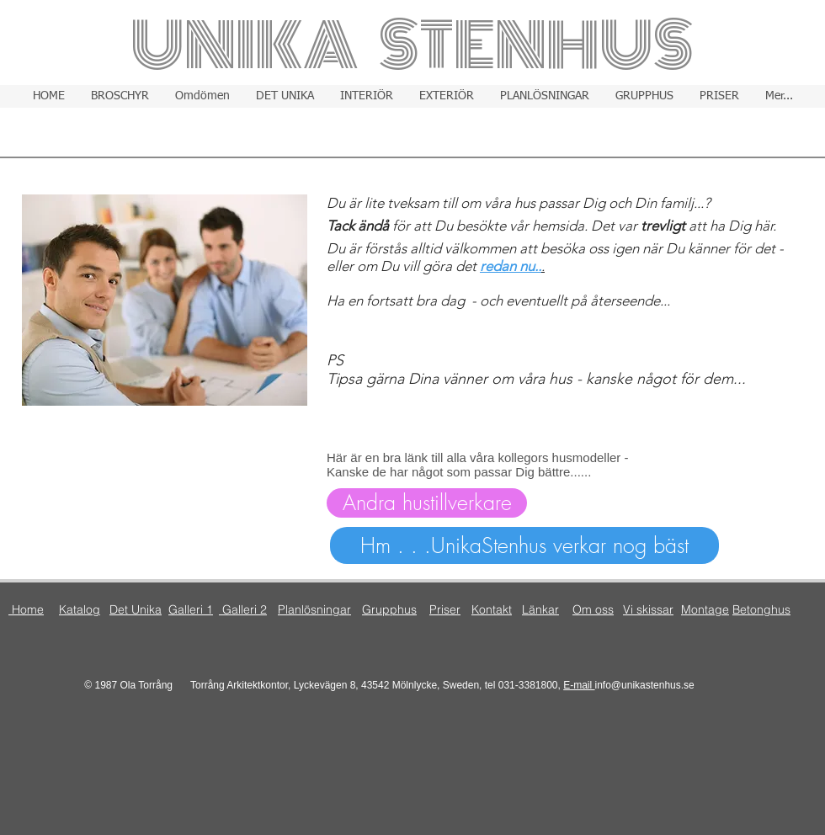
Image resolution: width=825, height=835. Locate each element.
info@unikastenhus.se (645, 685)
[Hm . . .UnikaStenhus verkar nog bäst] (524, 545)
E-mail (578, 685)
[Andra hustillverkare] (427, 503)
